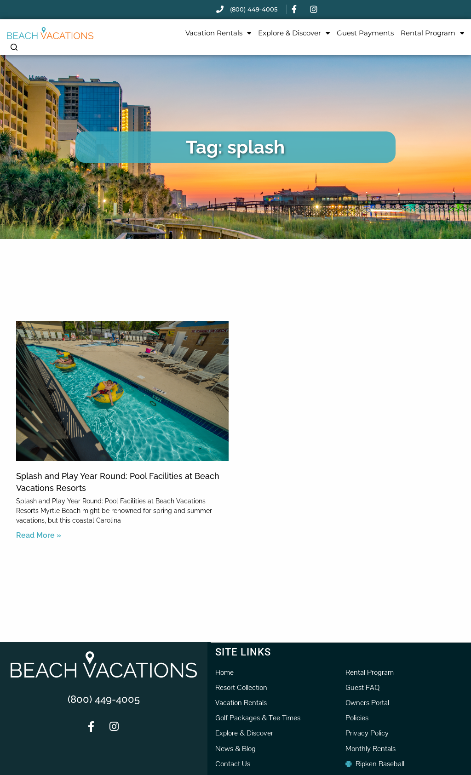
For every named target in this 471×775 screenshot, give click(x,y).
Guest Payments (365, 32)
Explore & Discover (294, 33)
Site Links (243, 651)
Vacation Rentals (218, 33)
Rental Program (432, 33)
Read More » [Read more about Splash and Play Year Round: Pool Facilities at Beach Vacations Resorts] (38, 535)
